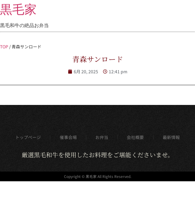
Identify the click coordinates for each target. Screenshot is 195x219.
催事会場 (68, 137)
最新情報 (171, 137)
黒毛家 (18, 9)
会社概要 (135, 137)
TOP (4, 46)
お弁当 (101, 137)
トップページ (28, 137)
